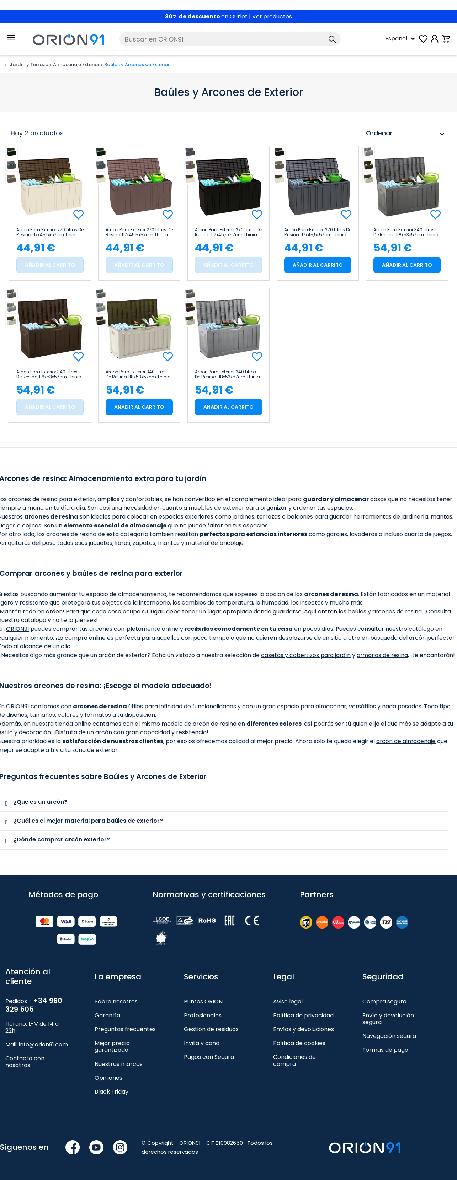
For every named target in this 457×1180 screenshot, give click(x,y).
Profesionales (203, 1015)
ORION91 (17, 629)
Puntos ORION (203, 1001)
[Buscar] (230, 39)
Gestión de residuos (211, 1029)
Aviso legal (288, 1001)
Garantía (107, 1015)
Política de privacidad (303, 1015)
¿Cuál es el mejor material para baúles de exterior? (88, 821)
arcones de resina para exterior (52, 499)
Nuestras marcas (119, 1064)
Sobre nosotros (116, 1001)
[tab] (224, 802)
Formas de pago (385, 1050)
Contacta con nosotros (24, 1061)
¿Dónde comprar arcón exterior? (62, 839)
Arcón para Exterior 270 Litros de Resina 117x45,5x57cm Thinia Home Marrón (139, 232)
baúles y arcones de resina (385, 611)
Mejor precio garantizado (112, 1046)
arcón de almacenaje (406, 741)
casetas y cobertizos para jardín (306, 655)
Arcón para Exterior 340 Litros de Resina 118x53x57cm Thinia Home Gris (227, 374)
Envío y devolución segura (388, 1018)
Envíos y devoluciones (303, 1029)
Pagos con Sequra (209, 1057)
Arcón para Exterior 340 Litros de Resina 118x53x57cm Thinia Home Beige (138, 374)
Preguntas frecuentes (125, 1029)
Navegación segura (389, 1036)
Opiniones (108, 1078)
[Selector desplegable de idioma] (401, 39)
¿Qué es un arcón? (40, 802)
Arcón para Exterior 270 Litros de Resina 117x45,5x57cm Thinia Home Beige (50, 232)
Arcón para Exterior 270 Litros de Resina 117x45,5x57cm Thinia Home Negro (228, 232)
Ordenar (406, 134)
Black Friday (111, 1092)
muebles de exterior (216, 508)
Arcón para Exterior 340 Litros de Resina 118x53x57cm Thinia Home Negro (406, 232)
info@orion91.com (43, 1044)
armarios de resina (384, 655)
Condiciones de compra (294, 1060)
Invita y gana (201, 1043)
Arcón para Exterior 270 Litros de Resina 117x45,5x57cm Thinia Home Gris (317, 232)
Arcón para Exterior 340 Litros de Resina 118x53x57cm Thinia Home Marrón (48, 374)
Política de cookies (299, 1043)
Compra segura (384, 1001)
